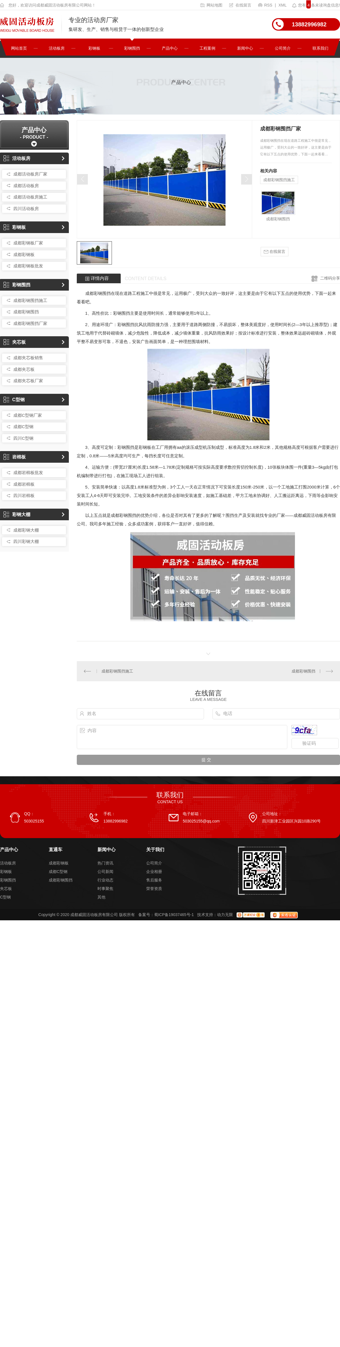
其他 (101, 897)
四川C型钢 (23, 438)
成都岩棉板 (24, 484)
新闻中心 (245, 48)
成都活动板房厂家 (30, 174)
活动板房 (57, 48)
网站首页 (19, 48)
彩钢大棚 (16, 514)
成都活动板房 (26, 185)
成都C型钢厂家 (27, 415)
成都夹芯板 (24, 369)
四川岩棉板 (24, 495)
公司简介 (283, 48)
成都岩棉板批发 (28, 472)
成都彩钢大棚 (26, 530)
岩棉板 (14, 456)
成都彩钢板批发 (28, 265)
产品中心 (170, 48)
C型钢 (14, 399)
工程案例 (207, 48)
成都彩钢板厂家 (28, 242)
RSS (266, 5)
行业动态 (105, 880)
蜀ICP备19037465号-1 (174, 914)
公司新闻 (105, 871)
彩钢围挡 (132, 48)
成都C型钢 (23, 426)
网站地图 (211, 5)
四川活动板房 (26, 208)
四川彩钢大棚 (26, 541)
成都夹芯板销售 (28, 357)
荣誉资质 (154, 888)
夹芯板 (14, 342)
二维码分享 (330, 278)
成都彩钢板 (24, 254)
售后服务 (154, 880)
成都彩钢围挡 (26, 311)
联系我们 (320, 48)
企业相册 (154, 871)
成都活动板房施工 (30, 196)
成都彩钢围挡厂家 (30, 323)
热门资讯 (105, 863)
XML (283, 5)
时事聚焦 (105, 888)
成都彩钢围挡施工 (30, 300)
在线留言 (240, 5)
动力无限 (225, 914)
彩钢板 (94, 48)
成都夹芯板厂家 (28, 380)
